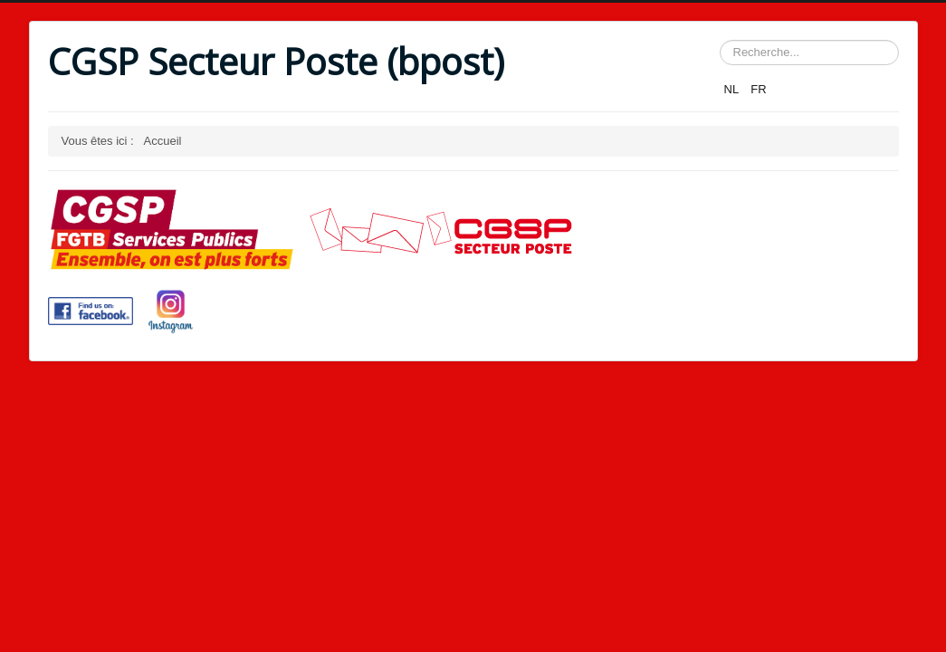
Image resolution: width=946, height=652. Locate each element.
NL (733, 89)
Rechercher (720, 40)
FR (758, 89)
